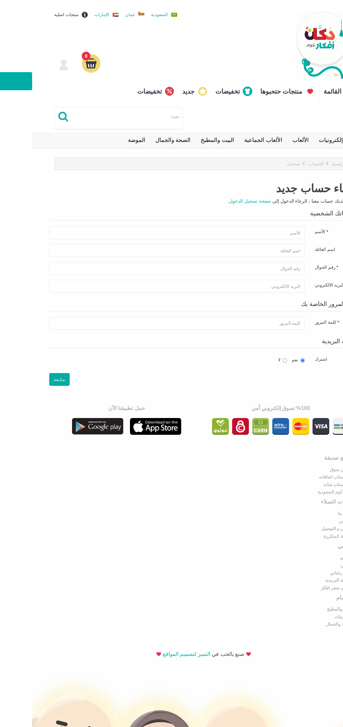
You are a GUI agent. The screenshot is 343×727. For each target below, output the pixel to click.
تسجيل (261, 158)
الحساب (283, 158)
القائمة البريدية (307, 530)
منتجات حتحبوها (249, 86)
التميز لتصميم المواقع (154, 568)
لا (250, 355)
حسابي (314, 507)
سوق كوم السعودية (303, 486)
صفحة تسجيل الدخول (218, 196)
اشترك (289, 354)
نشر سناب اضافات (304, 471)
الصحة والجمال (141, 135)
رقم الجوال (293, 262)
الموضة (104, 135)
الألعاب (268, 135)
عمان (98, 9)
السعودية (127, 9)
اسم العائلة (293, 245)
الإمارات (69, 9)
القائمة (300, 86)
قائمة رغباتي (309, 522)
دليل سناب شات (306, 478)
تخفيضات (195, 86)
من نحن (159, 471)
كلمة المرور (293, 317)
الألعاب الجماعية (231, 135)
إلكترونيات (299, 135)
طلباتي (314, 515)
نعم (266, 355)
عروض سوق (309, 463)
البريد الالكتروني (297, 280)
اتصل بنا (158, 463)
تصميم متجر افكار (305, 537)
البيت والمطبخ (185, 135)
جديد (156, 86)
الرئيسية (307, 158)
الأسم (288, 227)
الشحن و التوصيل (150, 478)
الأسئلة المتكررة (151, 486)
